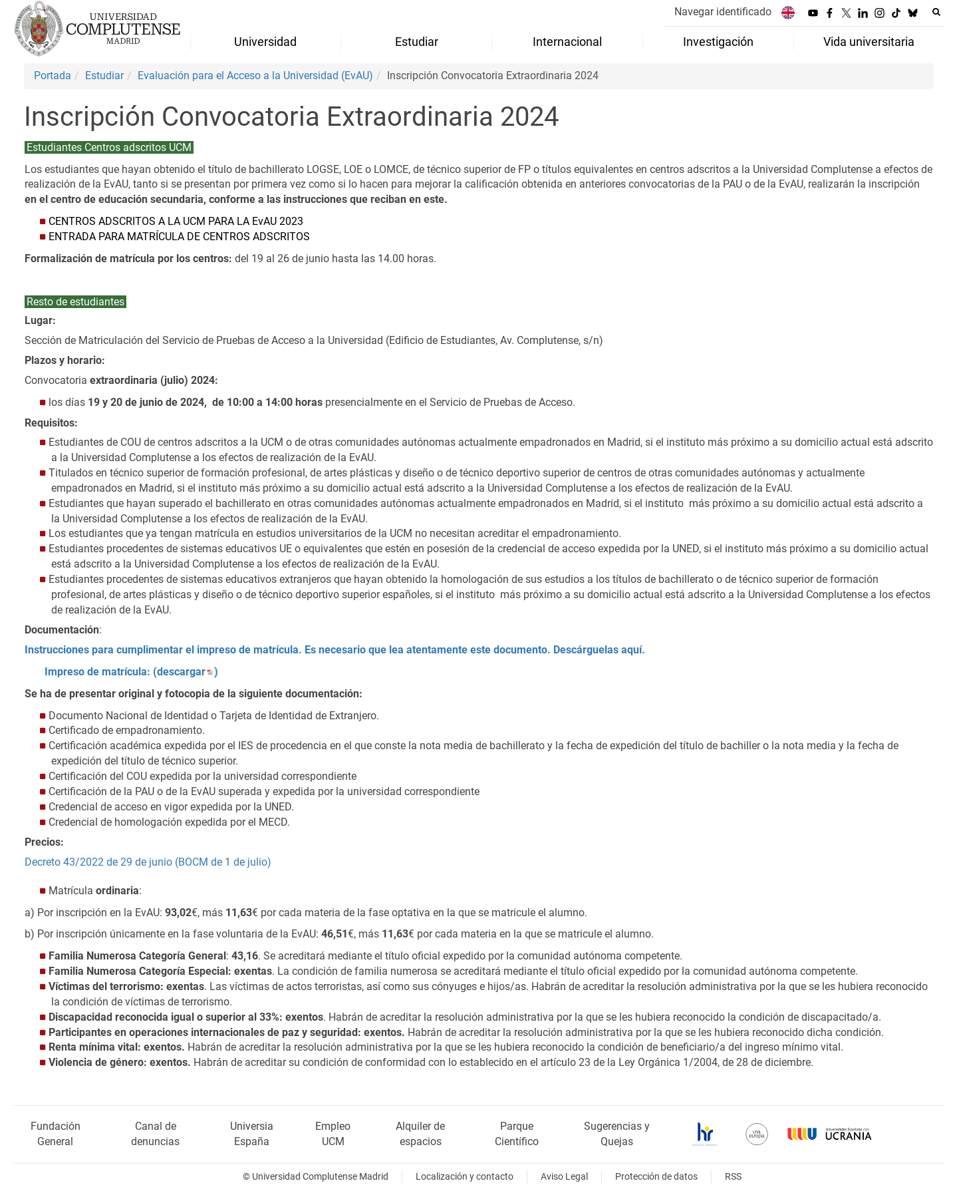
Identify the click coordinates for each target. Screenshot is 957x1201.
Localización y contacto (464, 1176)
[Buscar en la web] (936, 12)
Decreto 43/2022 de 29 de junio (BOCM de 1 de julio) (148, 862)
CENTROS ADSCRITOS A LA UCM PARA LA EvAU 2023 (176, 221)
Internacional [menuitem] (567, 42)
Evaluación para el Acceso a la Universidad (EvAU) (255, 75)
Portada (52, 75)
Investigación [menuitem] (718, 42)
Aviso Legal (564, 1176)
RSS (733, 1176)
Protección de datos (656, 1176)
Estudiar (104, 75)
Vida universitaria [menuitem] (868, 42)
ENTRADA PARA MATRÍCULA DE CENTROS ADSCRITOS (179, 236)
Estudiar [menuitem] (416, 42)
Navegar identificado (722, 11)
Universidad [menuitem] (265, 42)
